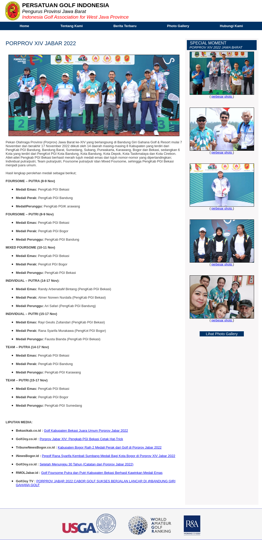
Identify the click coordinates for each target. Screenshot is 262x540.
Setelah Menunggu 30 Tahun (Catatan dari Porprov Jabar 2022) (86, 464)
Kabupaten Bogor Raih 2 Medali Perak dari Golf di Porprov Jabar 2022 (110, 447)
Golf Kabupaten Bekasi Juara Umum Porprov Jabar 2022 (86, 430)
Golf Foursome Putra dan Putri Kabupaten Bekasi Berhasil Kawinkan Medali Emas (102, 473)
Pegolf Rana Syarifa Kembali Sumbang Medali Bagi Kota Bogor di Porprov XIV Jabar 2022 (108, 456)
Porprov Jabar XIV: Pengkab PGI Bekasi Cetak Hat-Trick (81, 439)
